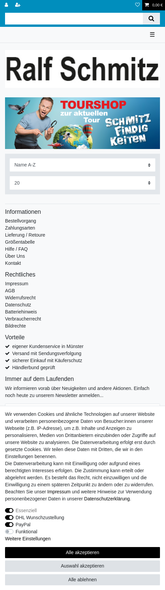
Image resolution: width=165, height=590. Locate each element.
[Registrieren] (18, 5)
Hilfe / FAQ (16, 249)
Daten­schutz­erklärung (107, 498)
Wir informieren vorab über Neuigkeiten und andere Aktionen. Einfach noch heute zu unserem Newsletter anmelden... (77, 392)
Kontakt (13, 263)
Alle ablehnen (82, 579)
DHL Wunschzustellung (40, 517)
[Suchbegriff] (74, 18)
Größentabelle (20, 242)
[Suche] (151, 18)
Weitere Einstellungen (28, 538)
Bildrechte (15, 326)
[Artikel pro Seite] (82, 182)
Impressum (16, 283)
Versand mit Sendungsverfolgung (46, 353)
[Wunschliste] (137, 5)
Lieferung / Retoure (25, 235)
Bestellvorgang (20, 221)
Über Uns (15, 256)
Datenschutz (18, 304)
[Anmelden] (7, 5)
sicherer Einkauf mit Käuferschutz (47, 360)
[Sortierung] (82, 164)
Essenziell (26, 510)
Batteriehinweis (21, 311)
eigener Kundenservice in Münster (47, 346)
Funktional (27, 531)
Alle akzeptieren (82, 552)
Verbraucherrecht (23, 319)
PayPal (23, 524)
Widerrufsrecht (20, 297)
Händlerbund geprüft (33, 367)
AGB (10, 290)
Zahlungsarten (20, 228)
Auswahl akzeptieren (82, 566)
